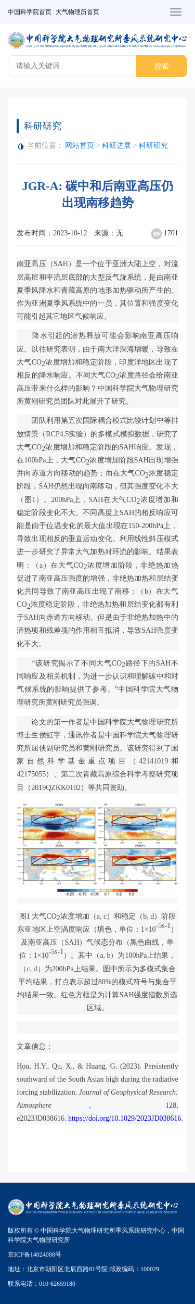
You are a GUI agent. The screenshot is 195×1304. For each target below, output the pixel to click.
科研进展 (117, 145)
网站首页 (79, 145)
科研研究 (153, 145)
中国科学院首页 (29, 12)
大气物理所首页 (77, 12)
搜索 (161, 66)
